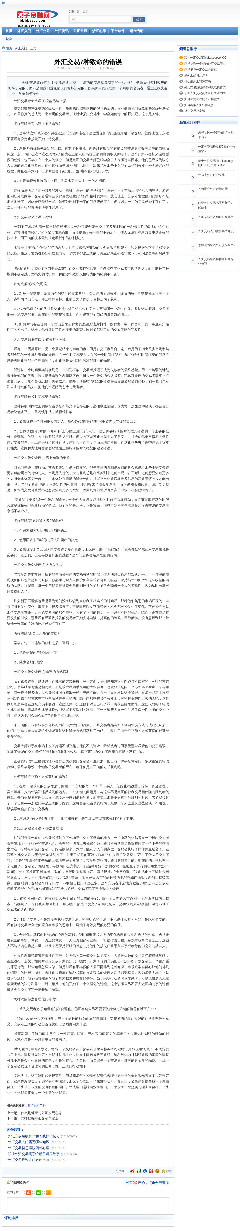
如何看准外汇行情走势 (199, 105)
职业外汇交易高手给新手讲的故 (205, 93)
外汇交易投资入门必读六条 (28, 1160)
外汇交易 (33, 1105)
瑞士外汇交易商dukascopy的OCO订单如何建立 (215, 163)
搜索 (9, 39)
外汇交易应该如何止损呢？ (216, 217)
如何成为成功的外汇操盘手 (202, 99)
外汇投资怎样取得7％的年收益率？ (216, 149)
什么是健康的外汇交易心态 (41, 1113)
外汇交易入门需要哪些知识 (28, 1142)
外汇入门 (21, 48)
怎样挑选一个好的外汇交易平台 (205, 63)
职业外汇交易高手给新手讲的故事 (34, 1154)
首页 (9, 48)
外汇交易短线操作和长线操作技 (205, 87)
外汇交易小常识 (194, 111)
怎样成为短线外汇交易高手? (216, 245)
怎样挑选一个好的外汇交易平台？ (216, 135)
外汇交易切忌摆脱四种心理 (28, 1148)
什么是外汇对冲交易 (197, 81)
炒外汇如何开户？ (196, 75)
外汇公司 (82, 12)
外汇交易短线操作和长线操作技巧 (34, 1136)
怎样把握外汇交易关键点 (40, 1118)
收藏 (169, 1171)
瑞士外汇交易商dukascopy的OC (205, 57)
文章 (71, 12)
